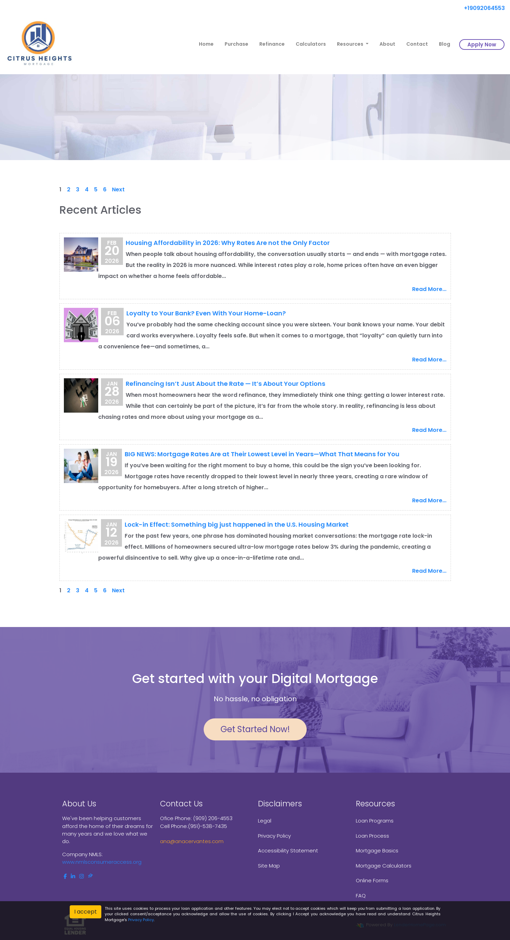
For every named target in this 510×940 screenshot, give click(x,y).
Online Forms (372, 880)
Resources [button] (350, 44)
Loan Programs (375, 820)
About (387, 44)
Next (118, 189)
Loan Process (372, 835)
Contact (417, 44)
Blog (444, 44)
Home (206, 44)
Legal (264, 820)
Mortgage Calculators (383, 865)
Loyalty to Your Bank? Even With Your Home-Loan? (206, 313)
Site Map (269, 865)
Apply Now (481, 44)
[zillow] (90, 876)
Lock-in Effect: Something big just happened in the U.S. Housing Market (237, 524)
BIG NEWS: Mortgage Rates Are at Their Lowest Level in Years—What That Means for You (262, 454)
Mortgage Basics (377, 850)
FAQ (361, 895)
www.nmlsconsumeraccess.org (101, 861)
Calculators (311, 44)
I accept (85, 912)
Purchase (236, 44)
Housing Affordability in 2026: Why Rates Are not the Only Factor (228, 242)
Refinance (272, 44)
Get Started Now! (255, 729)
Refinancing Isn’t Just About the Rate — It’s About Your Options (225, 383)
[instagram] (81, 876)
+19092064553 (481, 8)
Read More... (429, 289)
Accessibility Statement (288, 850)
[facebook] (65, 876)
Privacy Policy (274, 835)
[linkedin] (73, 876)
